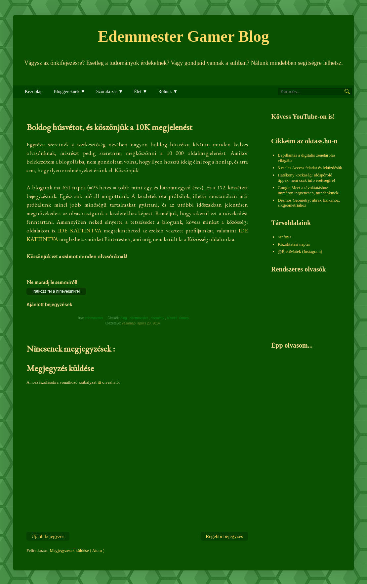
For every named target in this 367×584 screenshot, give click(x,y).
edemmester (139, 318)
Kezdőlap (34, 91)
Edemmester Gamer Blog (183, 36)
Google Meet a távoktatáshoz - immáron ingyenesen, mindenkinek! (309, 190)
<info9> (285, 236)
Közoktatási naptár (294, 244)
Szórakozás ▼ (109, 91)
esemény (158, 318)
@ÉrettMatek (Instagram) (300, 251)
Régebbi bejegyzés (224, 536)
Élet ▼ (140, 91)
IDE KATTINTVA (80, 230)
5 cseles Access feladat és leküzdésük (310, 167)
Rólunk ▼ (168, 91)
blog (124, 318)
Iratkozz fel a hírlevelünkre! (56, 291)
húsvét (172, 318)
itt (99, 382)
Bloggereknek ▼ (69, 91)
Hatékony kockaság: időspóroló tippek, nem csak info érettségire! (306, 177)
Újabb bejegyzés (47, 536)
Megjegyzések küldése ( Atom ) (77, 550)
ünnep (185, 318)
